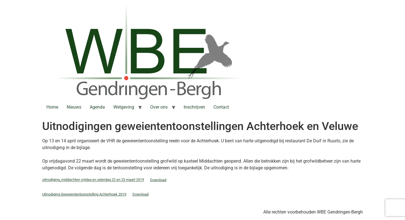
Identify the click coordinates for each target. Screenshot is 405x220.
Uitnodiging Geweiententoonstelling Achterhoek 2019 (84, 194)
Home (52, 107)
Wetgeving (123, 107)
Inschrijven (194, 107)
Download (158, 180)
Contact (221, 107)
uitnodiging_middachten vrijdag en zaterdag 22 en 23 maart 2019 (93, 180)
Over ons (159, 107)
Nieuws (74, 107)
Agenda (97, 107)
